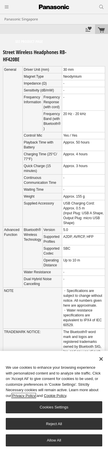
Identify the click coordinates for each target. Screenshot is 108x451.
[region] (54, 401)
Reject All (54, 424)
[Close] (101, 359)
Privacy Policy (23, 395)
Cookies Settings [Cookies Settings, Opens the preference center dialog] (54, 407)
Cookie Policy (55, 395)
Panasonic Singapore (21, 19)
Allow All (54, 440)
